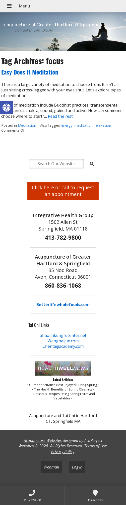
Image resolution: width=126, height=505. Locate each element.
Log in (77, 467)
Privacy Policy (62, 451)
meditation (83, 125)
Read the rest (60, 116)
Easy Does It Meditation (29, 71)
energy (66, 125)
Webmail (51, 467)
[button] (6, 107)
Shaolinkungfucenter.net (63, 335)
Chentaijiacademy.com (63, 346)
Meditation (27, 125)
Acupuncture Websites (43, 440)
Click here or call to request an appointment (63, 190)
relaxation (103, 125)
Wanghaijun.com (63, 341)
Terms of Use (95, 446)
